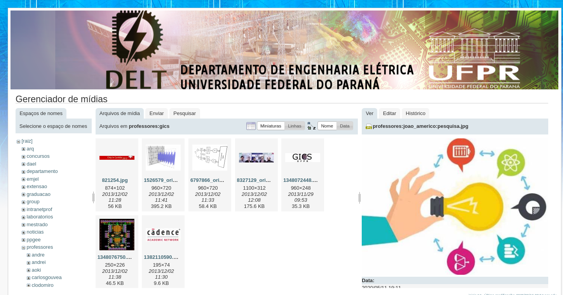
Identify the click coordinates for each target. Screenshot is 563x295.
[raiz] (26, 141)
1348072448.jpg (301, 180)
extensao (36, 186)
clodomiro (42, 285)
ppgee (33, 240)
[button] (271, 125)
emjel (32, 179)
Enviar (157, 113)
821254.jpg (115, 180)
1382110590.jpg (162, 257)
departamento (42, 171)
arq (30, 149)
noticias (35, 232)
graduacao (38, 194)
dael (31, 164)
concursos (37, 156)
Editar (389, 113)
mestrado (36, 224)
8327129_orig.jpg (257, 180)
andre (37, 255)
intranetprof (39, 209)
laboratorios (39, 217)
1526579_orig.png (165, 180)
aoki (36, 270)
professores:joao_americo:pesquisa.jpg (420, 126)
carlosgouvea (46, 277)
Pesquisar (184, 113)
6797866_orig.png (211, 180)
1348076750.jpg (116, 257)
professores (39, 247)
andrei (38, 262)
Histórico (415, 113)
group (32, 201)
